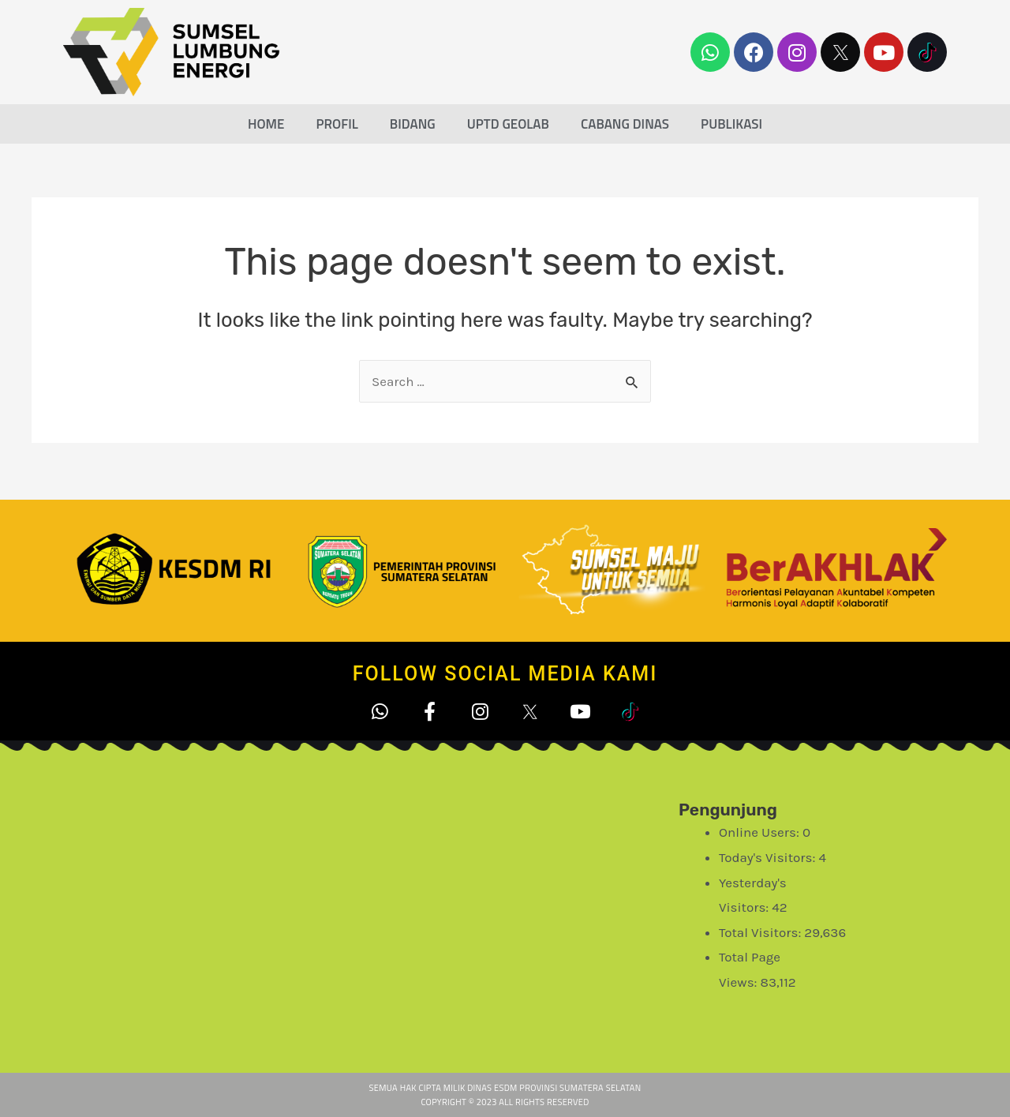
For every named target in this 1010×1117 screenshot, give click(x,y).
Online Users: (760, 832)
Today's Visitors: (768, 857)
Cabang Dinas (625, 124)
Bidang (413, 124)
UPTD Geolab (508, 124)
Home (266, 124)
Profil (336, 124)
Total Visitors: (761, 932)
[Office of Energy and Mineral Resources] (410, 907)
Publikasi (731, 124)
